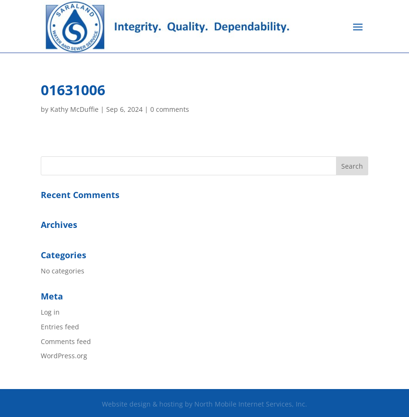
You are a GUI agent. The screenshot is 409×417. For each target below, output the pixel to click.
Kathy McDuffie (74, 109)
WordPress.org (64, 355)
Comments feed (66, 341)
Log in (50, 312)
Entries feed (60, 326)
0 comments (169, 109)
